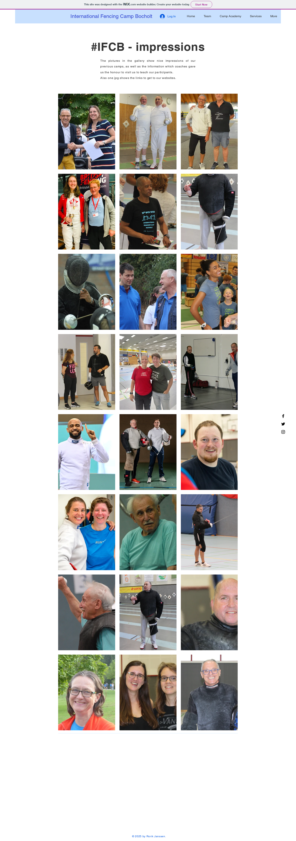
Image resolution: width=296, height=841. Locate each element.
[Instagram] (283, 431)
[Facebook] (283, 416)
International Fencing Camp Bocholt (111, 16)
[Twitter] (283, 424)
